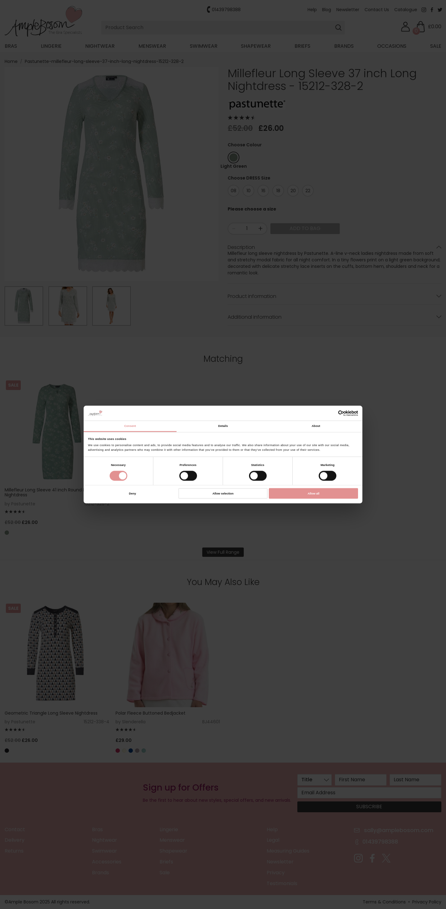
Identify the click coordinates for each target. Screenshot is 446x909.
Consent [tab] (130, 426)
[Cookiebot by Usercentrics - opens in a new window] (331, 413)
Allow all (313, 493)
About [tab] (316, 426)
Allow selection (223, 493)
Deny (132, 493)
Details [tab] (223, 426)
